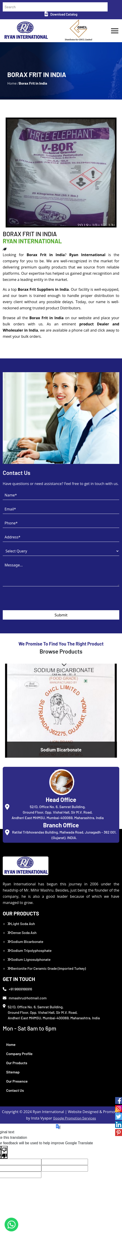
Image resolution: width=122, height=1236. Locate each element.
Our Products (16, 1063)
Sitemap (13, 1072)
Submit (61, 615)
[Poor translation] (4, 1152)
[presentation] (37, 601)
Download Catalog (61, 14)
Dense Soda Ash (22, 932)
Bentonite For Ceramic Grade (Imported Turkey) (46, 968)
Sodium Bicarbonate (25, 941)
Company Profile (19, 1053)
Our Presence (17, 1081)
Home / (13, 83)
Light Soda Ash (21, 923)
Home (11, 1044)
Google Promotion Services (74, 1118)
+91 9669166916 (17, 989)
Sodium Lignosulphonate (28, 959)
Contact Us (15, 1090)
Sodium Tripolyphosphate (29, 950)
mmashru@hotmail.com (25, 998)
